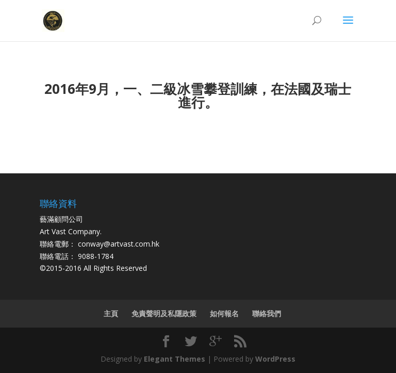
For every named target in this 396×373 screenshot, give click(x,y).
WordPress (275, 359)
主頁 (111, 313)
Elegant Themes (174, 359)
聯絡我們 (266, 313)
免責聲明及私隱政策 (163, 313)
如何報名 (224, 313)
